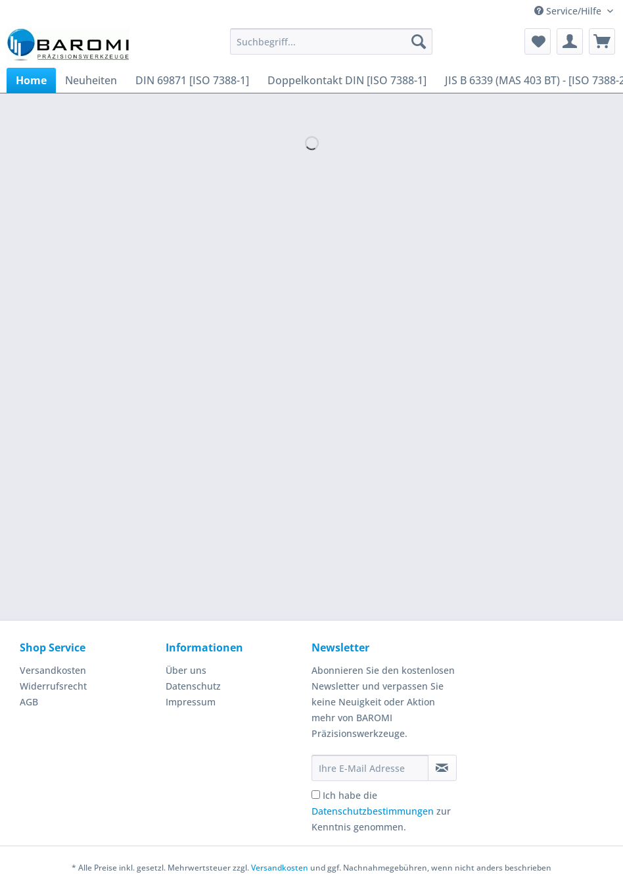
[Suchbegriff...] (331, 41)
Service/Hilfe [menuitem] (569, 11)
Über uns (186, 670)
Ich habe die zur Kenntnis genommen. (381, 811)
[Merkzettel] (537, 41)
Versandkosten (53, 670)
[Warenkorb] (602, 41)
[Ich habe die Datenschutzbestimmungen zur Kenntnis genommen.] (316, 794)
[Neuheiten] (91, 80)
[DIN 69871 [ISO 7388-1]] (192, 80)
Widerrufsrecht (53, 686)
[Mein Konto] (570, 41)
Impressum (191, 702)
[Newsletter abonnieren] (442, 768)
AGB (29, 702)
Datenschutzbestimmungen (373, 811)
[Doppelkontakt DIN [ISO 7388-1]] (347, 80)
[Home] (31, 80)
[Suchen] (418, 41)
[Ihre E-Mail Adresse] (370, 768)
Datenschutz (193, 686)
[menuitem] (331, 47)
